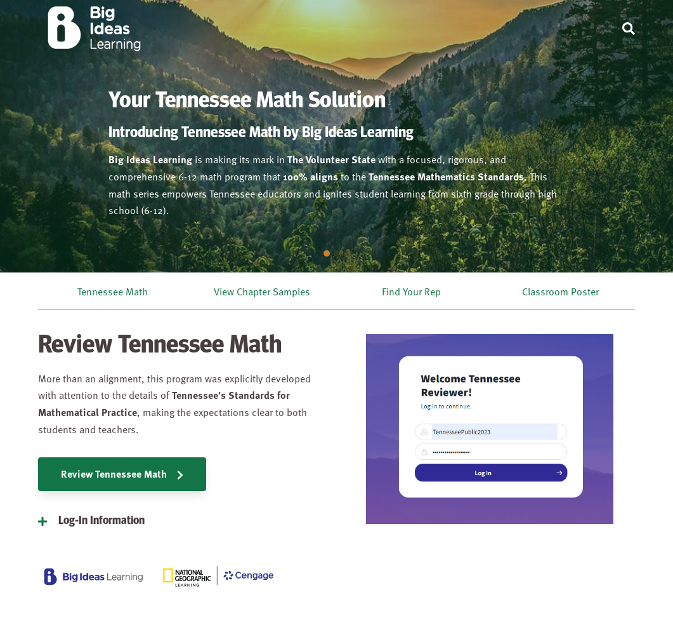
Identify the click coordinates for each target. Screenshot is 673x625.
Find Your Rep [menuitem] (411, 291)
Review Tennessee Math (122, 473)
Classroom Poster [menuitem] (560, 291)
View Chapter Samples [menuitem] (262, 291)
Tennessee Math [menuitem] (112, 291)
